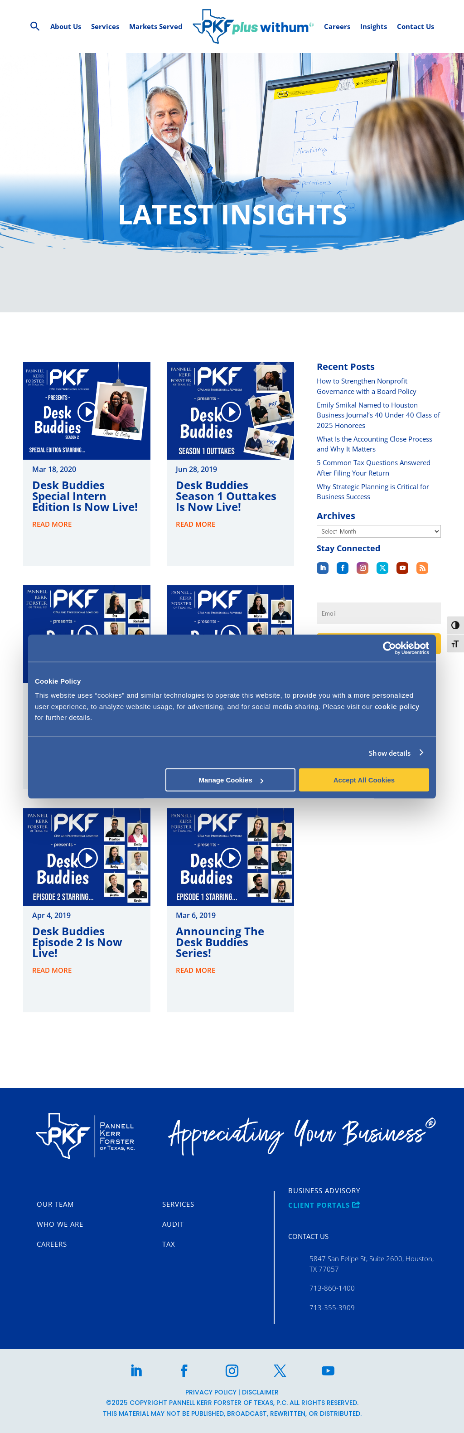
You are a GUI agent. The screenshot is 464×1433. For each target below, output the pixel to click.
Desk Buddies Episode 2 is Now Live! (77, 941)
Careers (52, 1244)
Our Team (55, 1204)
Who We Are (60, 1224)
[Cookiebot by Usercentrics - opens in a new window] (389, 648)
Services (178, 1204)
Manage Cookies (230, 780)
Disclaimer (260, 1392)
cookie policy (397, 706)
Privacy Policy (211, 1392)
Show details (390, 752)
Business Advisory (324, 1190)
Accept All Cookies (364, 780)
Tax (168, 1244)
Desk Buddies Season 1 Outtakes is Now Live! (226, 495)
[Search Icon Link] (35, 26)
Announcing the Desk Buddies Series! (220, 941)
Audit (173, 1224)
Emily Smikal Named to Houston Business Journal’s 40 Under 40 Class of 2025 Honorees (378, 415)
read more (52, 524)
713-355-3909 (332, 1307)
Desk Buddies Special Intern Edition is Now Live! (85, 495)
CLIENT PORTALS (324, 1205)
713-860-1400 (332, 1287)
